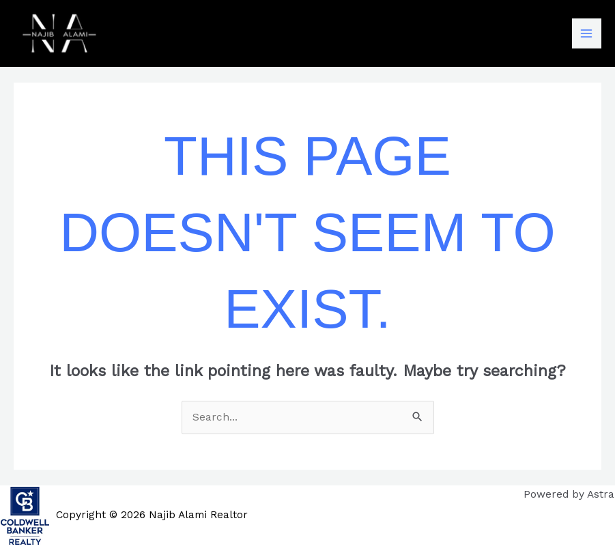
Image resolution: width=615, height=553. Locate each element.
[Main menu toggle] (586, 33)
